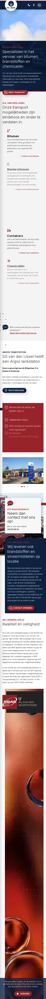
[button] (19, 486)
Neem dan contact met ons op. (23, 333)
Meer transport (15, 92)
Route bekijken (14, 390)
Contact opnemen (20, 608)
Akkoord (23, 994)
